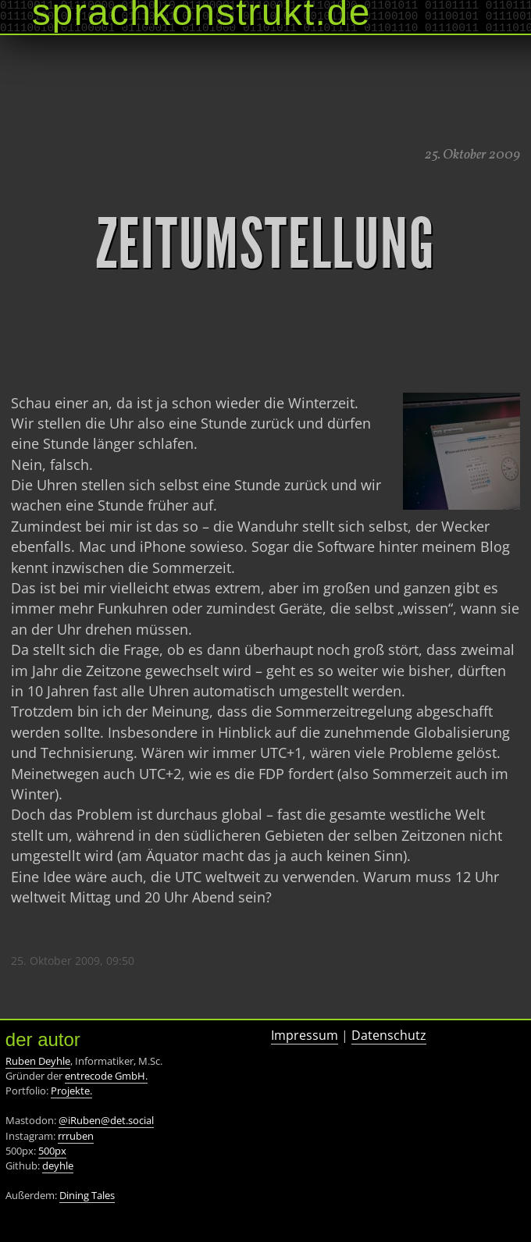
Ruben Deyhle (37, 1061)
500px (52, 1151)
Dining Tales (87, 1195)
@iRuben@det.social (106, 1120)
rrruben (76, 1136)
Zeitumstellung (266, 244)
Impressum (304, 1035)
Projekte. (71, 1091)
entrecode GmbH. (106, 1076)
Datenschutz (388, 1035)
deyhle (57, 1165)
